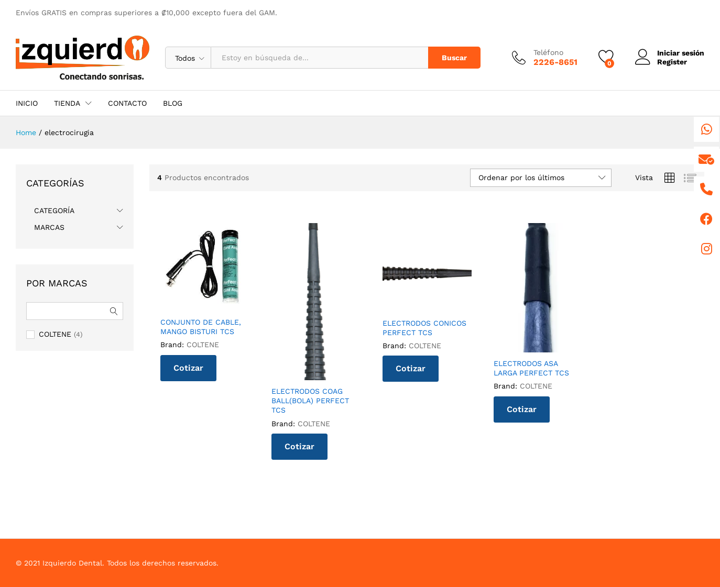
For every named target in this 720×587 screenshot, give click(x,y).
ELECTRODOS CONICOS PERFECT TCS (424, 328)
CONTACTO (127, 103)
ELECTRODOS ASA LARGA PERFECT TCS (531, 368)
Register (672, 62)
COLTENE (203, 344)
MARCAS (49, 227)
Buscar (454, 57)
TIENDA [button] (67, 103)
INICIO (27, 103)
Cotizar (188, 368)
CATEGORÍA (54, 210)
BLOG (172, 103)
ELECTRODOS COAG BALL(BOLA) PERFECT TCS (310, 400)
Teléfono (548, 52)
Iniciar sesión (669, 53)
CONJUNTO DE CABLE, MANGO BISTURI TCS (200, 327)
